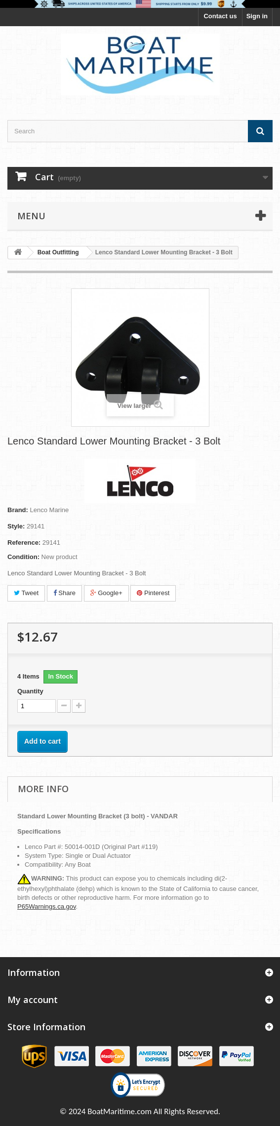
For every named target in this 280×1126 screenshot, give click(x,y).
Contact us (220, 16)
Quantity (30, 691)
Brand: (17, 510)
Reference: (23, 542)
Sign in (257, 16)
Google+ (106, 593)
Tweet (26, 593)
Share (64, 593)
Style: (16, 526)
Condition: (23, 557)
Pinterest (153, 593)
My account (32, 999)
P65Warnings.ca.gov (46, 906)
